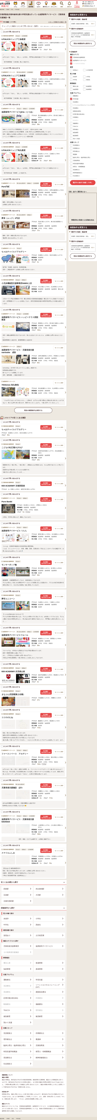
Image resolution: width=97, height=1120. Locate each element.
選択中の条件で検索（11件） (83, 182)
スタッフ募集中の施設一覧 (57, 22)
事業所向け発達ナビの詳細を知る (82, 220)
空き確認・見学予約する (46, 37)
